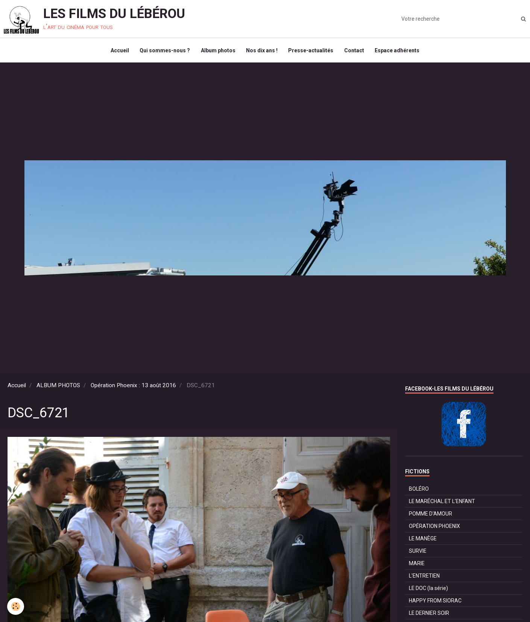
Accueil (118, 51)
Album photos (217, 51)
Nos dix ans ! (262, 51)
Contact (355, 51)
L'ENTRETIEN (424, 577)
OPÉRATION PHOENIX (434, 528)
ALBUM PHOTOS (58, 386)
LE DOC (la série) (428, 590)
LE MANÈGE (423, 540)
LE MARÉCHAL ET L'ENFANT (442, 503)
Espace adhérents (399, 51)
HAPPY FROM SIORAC (435, 602)
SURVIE (418, 552)
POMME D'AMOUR (430, 515)
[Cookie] (16, 606)
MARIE (417, 565)
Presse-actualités (311, 51)
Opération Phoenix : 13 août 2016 (133, 386)
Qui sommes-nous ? (163, 51)
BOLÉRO (419, 490)
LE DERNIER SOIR (429, 614)
